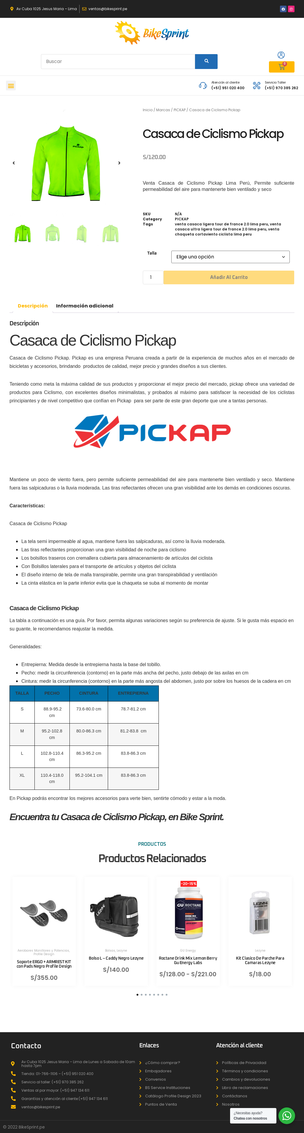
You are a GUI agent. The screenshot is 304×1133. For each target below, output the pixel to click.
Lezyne (122, 946)
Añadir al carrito (229, 277)
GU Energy (188, 946)
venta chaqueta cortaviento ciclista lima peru (227, 232)
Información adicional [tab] (84, 305)
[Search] (206, 61)
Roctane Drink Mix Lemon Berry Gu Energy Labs (188, 956)
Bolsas (110, 946)
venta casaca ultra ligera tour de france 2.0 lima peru (228, 227)
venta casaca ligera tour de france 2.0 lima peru (221, 224)
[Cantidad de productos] (153, 277)
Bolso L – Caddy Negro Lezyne (116, 954)
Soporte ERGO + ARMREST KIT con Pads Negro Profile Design (44, 959)
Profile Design (44, 949)
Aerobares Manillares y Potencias (43, 946)
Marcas (163, 109)
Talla (152, 253)
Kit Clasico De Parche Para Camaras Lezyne (260, 956)
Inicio (148, 109)
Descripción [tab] (33, 305)
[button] (11, 85)
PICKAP (180, 109)
